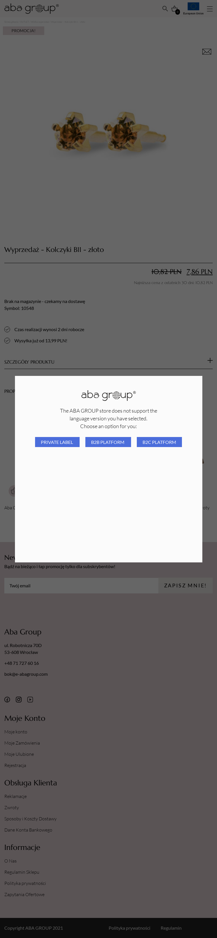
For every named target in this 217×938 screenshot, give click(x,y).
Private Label (57, 442)
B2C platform (159, 442)
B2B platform (108, 442)
